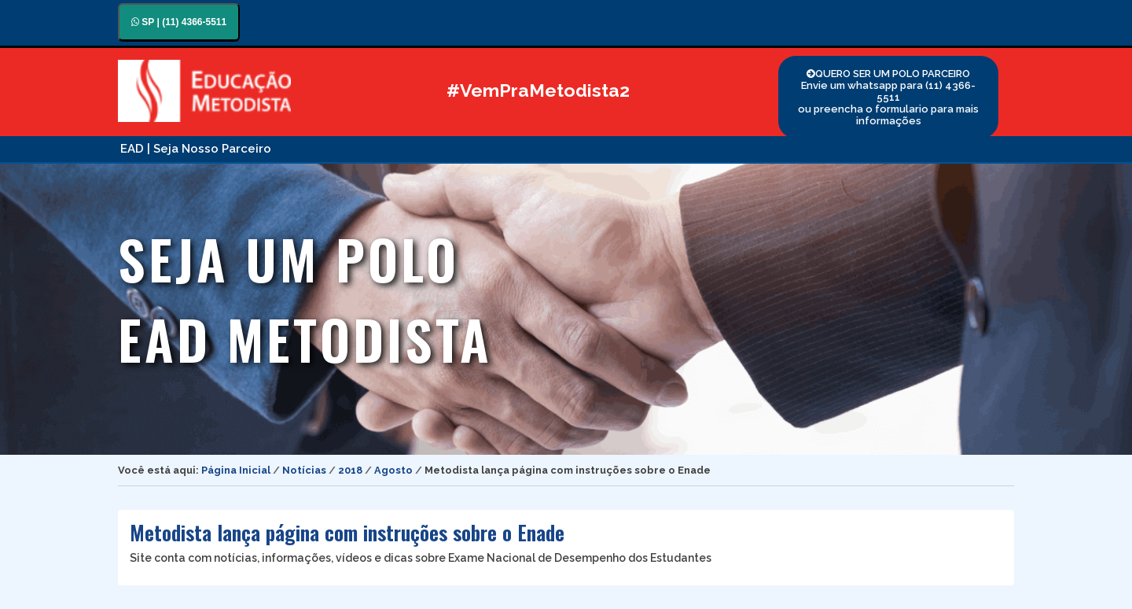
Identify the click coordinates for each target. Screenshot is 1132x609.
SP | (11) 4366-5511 (178, 22)
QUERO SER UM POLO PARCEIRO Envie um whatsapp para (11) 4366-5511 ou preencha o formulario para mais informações (888, 97)
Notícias (304, 470)
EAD (132, 149)
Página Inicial (235, 470)
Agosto (393, 470)
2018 (350, 470)
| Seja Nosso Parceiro (209, 149)
